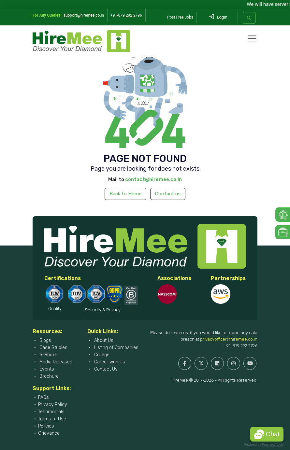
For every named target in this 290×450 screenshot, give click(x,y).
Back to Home (125, 194)
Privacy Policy (52, 404)
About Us (103, 340)
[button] (266, 434)
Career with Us (109, 362)
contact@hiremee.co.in (153, 179)
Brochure (48, 376)
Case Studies (52, 347)
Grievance (49, 433)
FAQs (43, 397)
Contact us (168, 194)
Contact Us (105, 369)
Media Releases (55, 362)
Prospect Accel (272, 444)
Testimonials (51, 412)
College (101, 355)
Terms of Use (52, 419)
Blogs (44, 340)
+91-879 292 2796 (240, 345)
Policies (46, 426)
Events (46, 369)
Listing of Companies (115, 347)
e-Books (47, 355)
